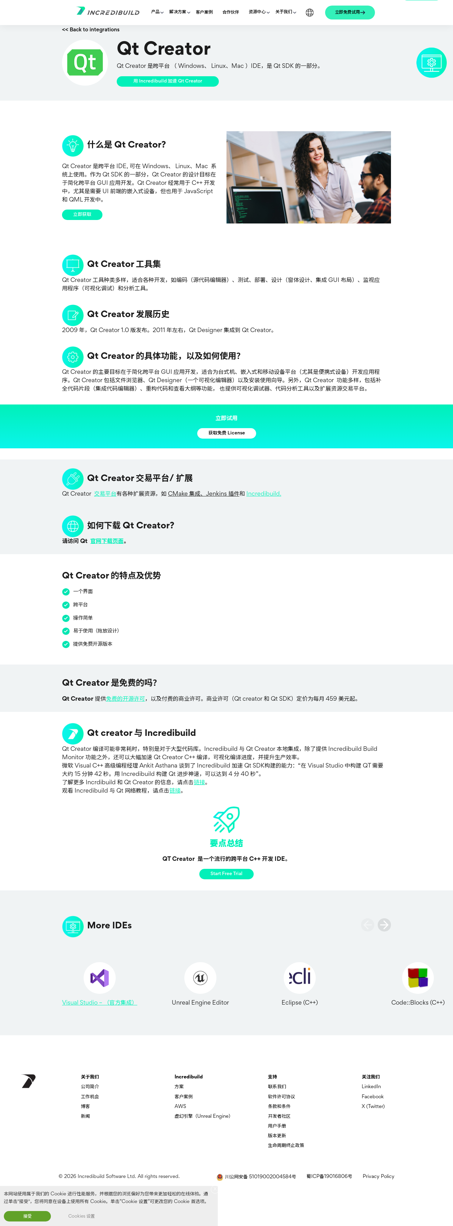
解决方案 (177, 12)
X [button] (215, 1189)
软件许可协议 (281, 1097)
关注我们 (371, 1077)
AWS (180, 1107)
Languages (309, 12)
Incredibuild (189, 1077)
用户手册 (277, 1126)
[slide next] (384, 925)
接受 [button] (27, 1217)
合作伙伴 (230, 12)
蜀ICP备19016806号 (329, 1176)
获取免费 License (226, 433)
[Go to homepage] (111, 13)
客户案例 (204, 12)
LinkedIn (371, 1087)
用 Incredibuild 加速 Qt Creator (167, 81)
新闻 (85, 1116)
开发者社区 (279, 1116)
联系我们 (277, 1087)
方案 (179, 1087)
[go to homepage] (28, 1081)
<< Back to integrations (91, 29)
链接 (199, 783)
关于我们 (283, 12)
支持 (272, 1077)
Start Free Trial (226, 874)
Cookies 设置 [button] (81, 1217)
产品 (155, 12)
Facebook (373, 1097)
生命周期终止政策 (286, 1146)
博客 (85, 1107)
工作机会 (90, 1097)
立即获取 (82, 214)
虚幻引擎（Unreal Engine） (204, 1116)
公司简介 (90, 1087)
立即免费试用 (347, 12)
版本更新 (277, 1136)
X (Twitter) (373, 1107)
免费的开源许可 (125, 699)
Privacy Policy (378, 1176)
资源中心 (257, 12)
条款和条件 (279, 1107)
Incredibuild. (263, 494)
